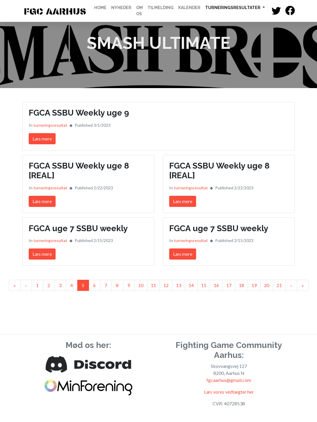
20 (266, 285)
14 (191, 285)
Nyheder (121, 7)
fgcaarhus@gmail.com (228, 380)
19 (254, 285)
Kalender (189, 7)
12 (166, 285)
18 (241, 285)
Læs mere (42, 138)
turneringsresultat (50, 125)
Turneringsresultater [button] (233, 7)
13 (178, 285)
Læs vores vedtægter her (229, 391)
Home (100, 7)
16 (216, 285)
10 (140, 285)
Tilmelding (161, 7)
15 (203, 285)
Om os (139, 10)
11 (153, 285)
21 (279, 285)
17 (229, 285)
